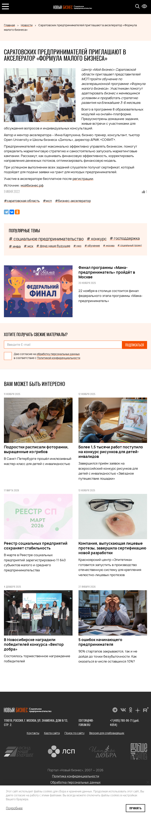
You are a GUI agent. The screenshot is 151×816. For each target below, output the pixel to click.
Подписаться (134, 344)
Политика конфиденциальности (75, 776)
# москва (108, 245)
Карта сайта (52, 732)
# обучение (92, 245)
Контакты (33, 732)
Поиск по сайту (74, 732)
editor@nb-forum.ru (86, 722)
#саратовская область (22, 201)
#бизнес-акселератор (73, 201)
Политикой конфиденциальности (58, 357)
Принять (135, 808)
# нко (77, 246)
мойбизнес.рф (32, 185)
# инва (15, 246)
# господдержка (125, 238)
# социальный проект (130, 245)
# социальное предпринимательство (46, 239)
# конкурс (97, 238)
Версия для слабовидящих (106, 732)
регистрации (83, 179)
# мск (28, 246)
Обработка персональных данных (75, 782)
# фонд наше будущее (53, 246)
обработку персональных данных (58, 353)
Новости (26, 25)
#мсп (47, 201)
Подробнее (14, 808)
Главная (9, 25)
